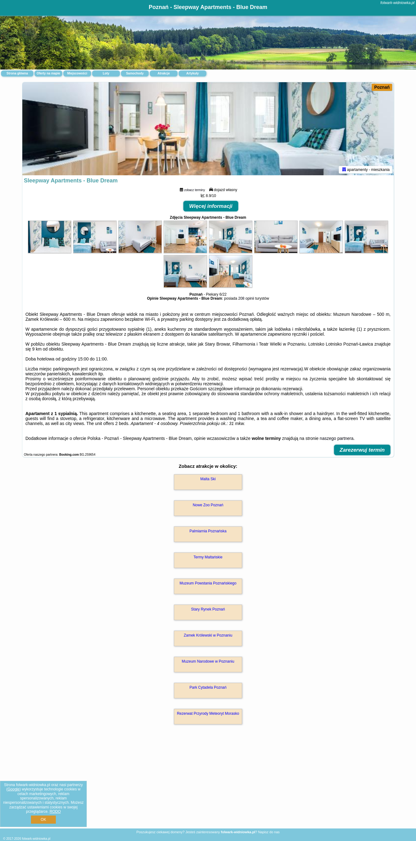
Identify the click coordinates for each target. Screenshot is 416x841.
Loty (106, 73)
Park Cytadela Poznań (207, 687)
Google (13, 789)
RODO (55, 811)
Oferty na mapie (48, 73)
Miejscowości (77, 73)
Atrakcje (163, 73)
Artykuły (192, 73)
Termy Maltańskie (207, 557)
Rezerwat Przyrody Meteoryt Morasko (208, 713)
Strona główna (17, 73)
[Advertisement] (208, 783)
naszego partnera (336, 438)
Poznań (382, 87)
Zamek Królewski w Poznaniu (208, 635)
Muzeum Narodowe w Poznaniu (208, 661)
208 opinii (246, 298)
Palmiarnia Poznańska (207, 531)
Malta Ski (207, 479)
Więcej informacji (210, 206)
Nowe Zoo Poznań (208, 505)
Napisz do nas (269, 832)
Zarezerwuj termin (362, 450)
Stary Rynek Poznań (208, 609)
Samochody (135, 73)
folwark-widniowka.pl (397, 3)
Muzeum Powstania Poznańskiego (207, 583)
